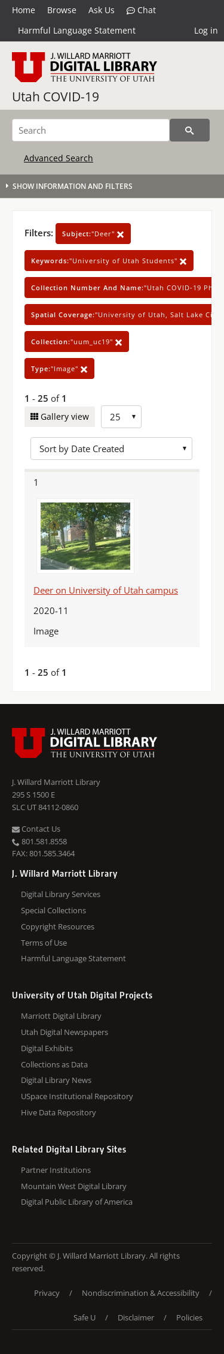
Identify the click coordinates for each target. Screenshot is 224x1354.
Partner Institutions (56, 1170)
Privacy (47, 1292)
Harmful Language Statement (77, 30)
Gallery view (63, 416)
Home (23, 10)
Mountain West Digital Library (74, 1186)
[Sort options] (111, 448)
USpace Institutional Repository (77, 1096)
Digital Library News (56, 1080)
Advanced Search (58, 158)
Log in (206, 30)
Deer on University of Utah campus (105, 590)
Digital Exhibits (47, 1048)
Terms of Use (44, 942)
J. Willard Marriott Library (56, 782)
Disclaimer (136, 1317)
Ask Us (101, 10)
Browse (61, 10)
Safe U (84, 1317)
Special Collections (53, 910)
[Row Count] (121, 416)
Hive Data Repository (58, 1112)
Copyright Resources (57, 926)
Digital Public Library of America (77, 1201)
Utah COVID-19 (55, 96)
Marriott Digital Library (61, 1015)
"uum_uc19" (76, 341)
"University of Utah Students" (109, 260)
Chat (141, 10)
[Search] (91, 130)
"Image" (59, 368)
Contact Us (36, 828)
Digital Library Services (60, 894)
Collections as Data (54, 1064)
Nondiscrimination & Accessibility (141, 1292)
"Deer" (93, 233)
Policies (189, 1317)
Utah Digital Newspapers (64, 1032)
